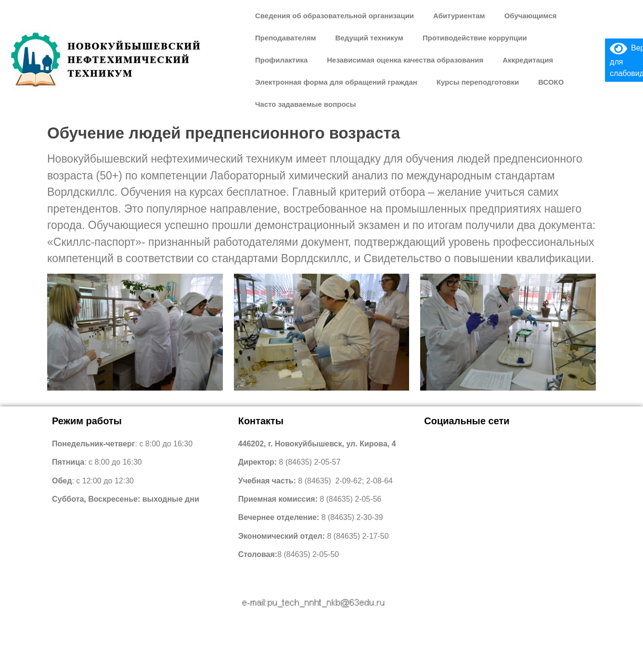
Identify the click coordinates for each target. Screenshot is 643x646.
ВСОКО (551, 82)
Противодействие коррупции (475, 38)
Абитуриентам (459, 16)
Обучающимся (530, 16)
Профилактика (281, 60)
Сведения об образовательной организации (334, 16)
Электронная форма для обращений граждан (336, 82)
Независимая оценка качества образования (405, 60)
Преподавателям (285, 38)
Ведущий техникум (369, 38)
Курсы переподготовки (478, 82)
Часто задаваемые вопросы (305, 104)
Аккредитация (527, 60)
